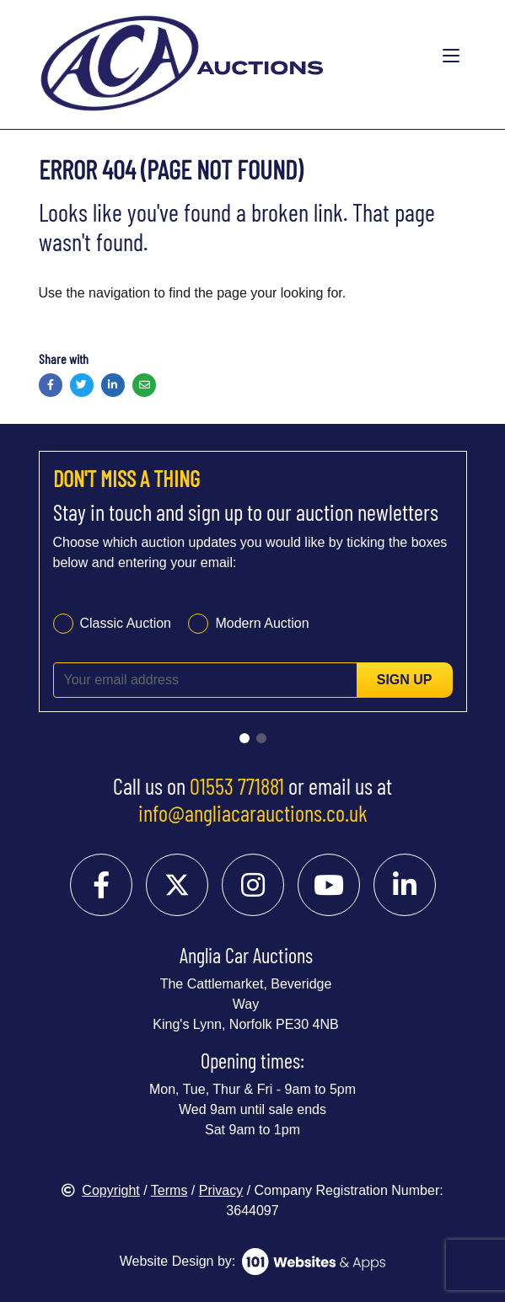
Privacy (221, 1190)
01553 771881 (237, 785)
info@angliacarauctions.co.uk (253, 812)
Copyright (100, 1190)
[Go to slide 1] (244, 738)
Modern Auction (262, 623)
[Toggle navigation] (451, 56)
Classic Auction (126, 623)
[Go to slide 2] (261, 738)
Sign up (404, 679)
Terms (169, 1190)
